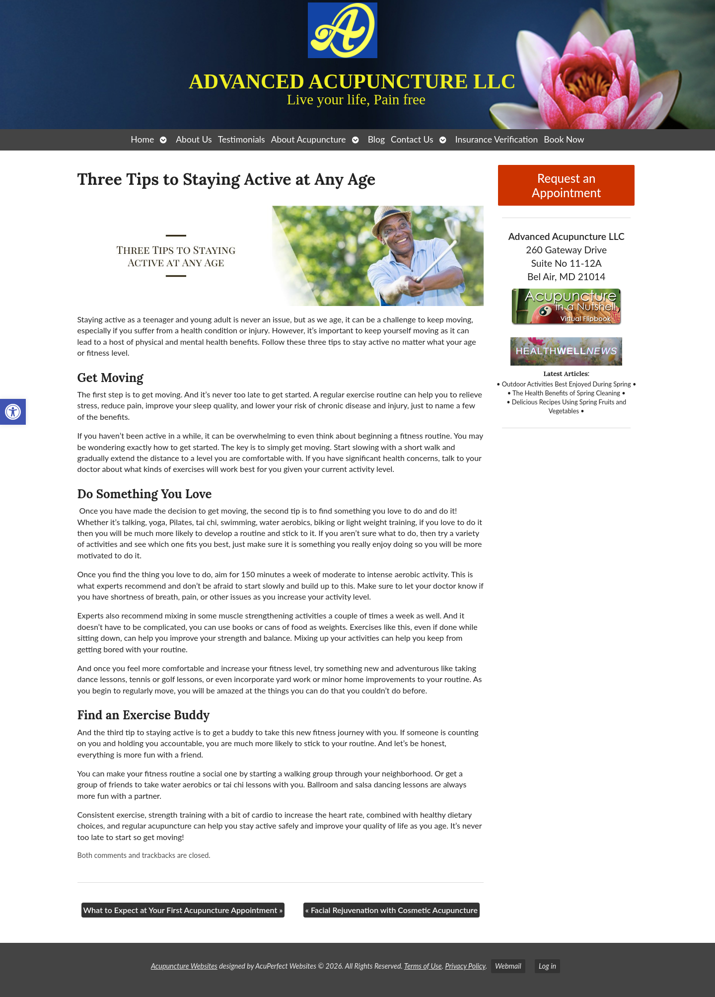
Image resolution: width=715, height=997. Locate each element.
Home (142, 139)
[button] (13, 412)
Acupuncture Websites (184, 966)
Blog (376, 139)
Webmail (508, 966)
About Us (194, 139)
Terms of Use (423, 966)
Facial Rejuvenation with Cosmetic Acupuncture (391, 910)
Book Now (564, 139)
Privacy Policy (465, 966)
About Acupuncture (308, 139)
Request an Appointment (566, 185)
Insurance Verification (496, 139)
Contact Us (412, 139)
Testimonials (241, 139)
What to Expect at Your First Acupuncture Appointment (183, 910)
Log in (547, 966)
